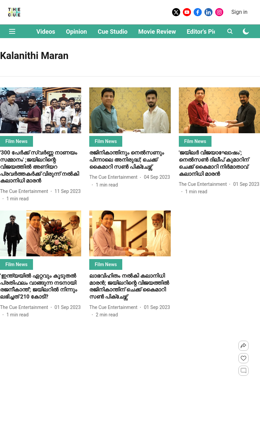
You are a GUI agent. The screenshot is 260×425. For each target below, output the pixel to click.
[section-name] (16, 141)
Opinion (76, 31)
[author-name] (25, 191)
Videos (45, 31)
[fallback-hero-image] (40, 110)
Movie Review (157, 31)
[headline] (40, 167)
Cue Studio (112, 31)
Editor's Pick (203, 31)
